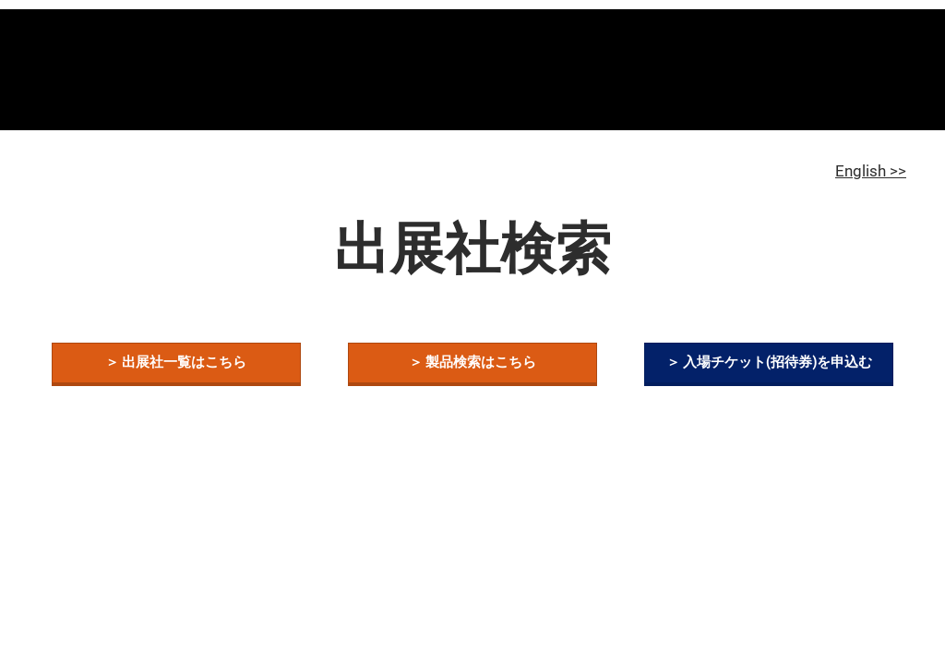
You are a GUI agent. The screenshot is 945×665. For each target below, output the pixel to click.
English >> (870, 171)
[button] (176, 363)
